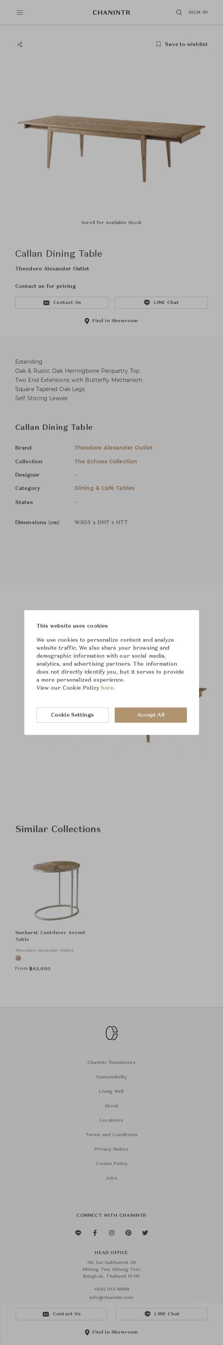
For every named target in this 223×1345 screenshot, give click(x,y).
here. (108, 688)
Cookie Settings (72, 715)
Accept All (150, 715)
